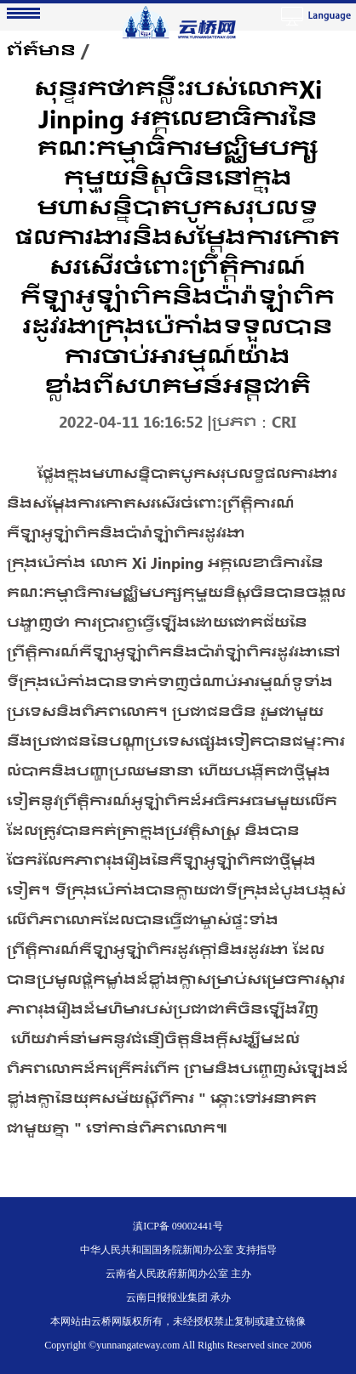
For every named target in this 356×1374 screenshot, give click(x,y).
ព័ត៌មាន (41, 50)
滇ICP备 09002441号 (178, 1226)
